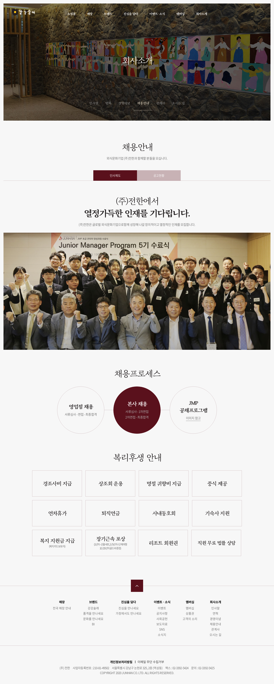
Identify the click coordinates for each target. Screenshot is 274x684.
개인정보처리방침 (121, 662)
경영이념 (124, 103)
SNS (162, 629)
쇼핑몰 (71, 14)
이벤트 (162, 608)
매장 (89, 14)
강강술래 (21, 13)
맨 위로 (137, 586)
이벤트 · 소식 (157, 14)
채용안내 (143, 103)
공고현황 (158, 175)
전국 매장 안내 (62, 608)
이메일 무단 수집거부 (151, 662)
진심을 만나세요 (128, 608)
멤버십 (180, 14)
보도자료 (162, 624)
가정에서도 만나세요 (129, 613)
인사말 (93, 103)
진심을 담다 (130, 14)
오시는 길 (178, 103)
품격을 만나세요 (93, 613)
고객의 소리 (190, 619)
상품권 (190, 613)
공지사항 (162, 613)
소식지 (162, 634)
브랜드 (108, 14)
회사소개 (201, 14)
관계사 (160, 103)
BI (93, 624)
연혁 (108, 103)
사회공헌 (162, 619)
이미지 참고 (193, 418)
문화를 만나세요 (93, 619)
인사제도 (115, 175)
